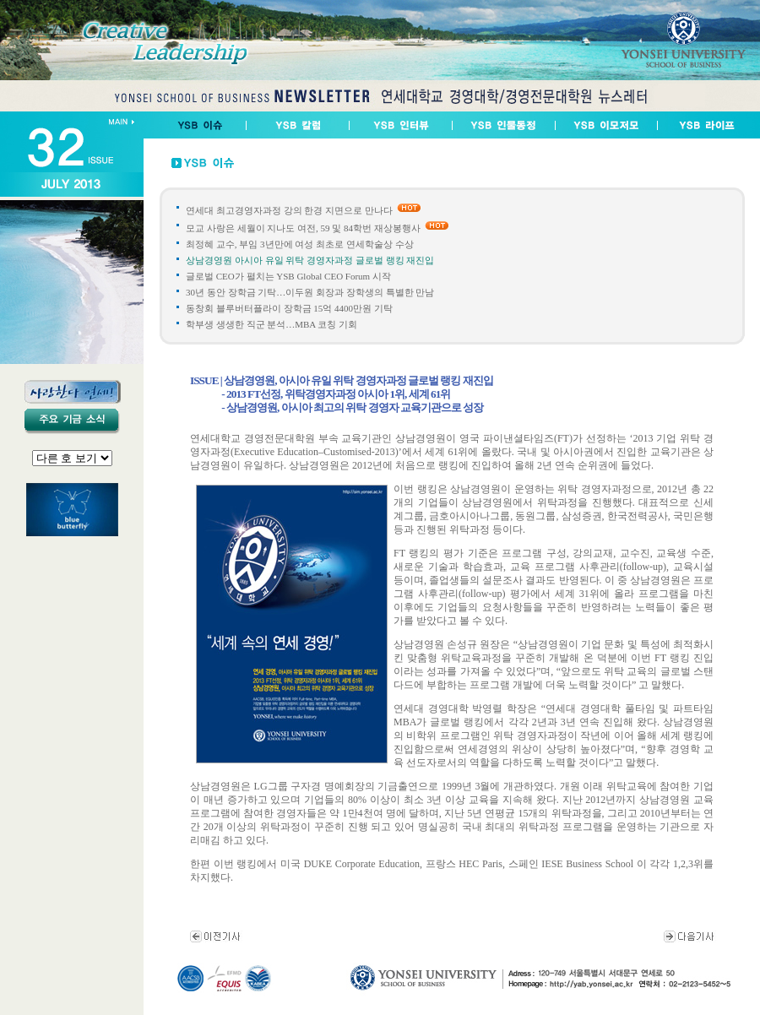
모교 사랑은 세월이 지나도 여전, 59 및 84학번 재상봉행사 (303, 228)
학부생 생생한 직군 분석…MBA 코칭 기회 (271, 324)
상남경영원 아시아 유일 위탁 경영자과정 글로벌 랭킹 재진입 (310, 260)
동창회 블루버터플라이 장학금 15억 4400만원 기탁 (289, 308)
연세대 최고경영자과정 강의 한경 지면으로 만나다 (289, 210)
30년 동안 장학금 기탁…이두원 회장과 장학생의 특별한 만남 (310, 292)
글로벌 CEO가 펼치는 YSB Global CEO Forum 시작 (288, 276)
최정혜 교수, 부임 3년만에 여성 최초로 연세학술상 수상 (300, 244)
